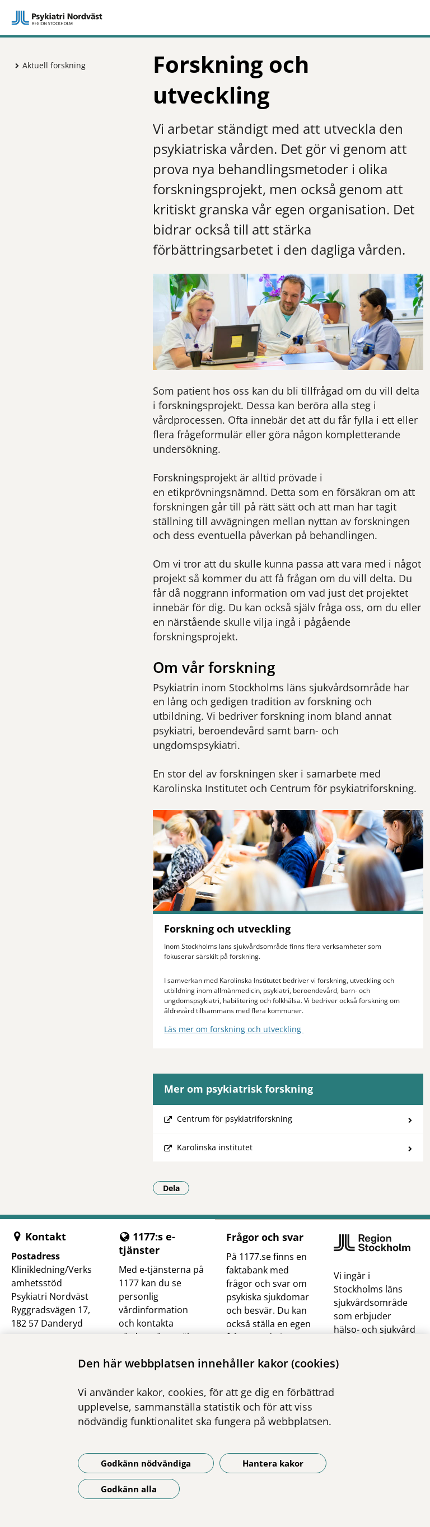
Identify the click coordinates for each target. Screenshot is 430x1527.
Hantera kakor (272, 1463)
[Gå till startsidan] (215, 18)
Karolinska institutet (215, 1147)
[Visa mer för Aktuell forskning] (14, 65)
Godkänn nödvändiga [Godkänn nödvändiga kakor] (146, 1463)
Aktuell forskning (54, 65)
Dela (176, 1187)
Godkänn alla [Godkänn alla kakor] (129, 1489)
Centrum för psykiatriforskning (234, 1118)
